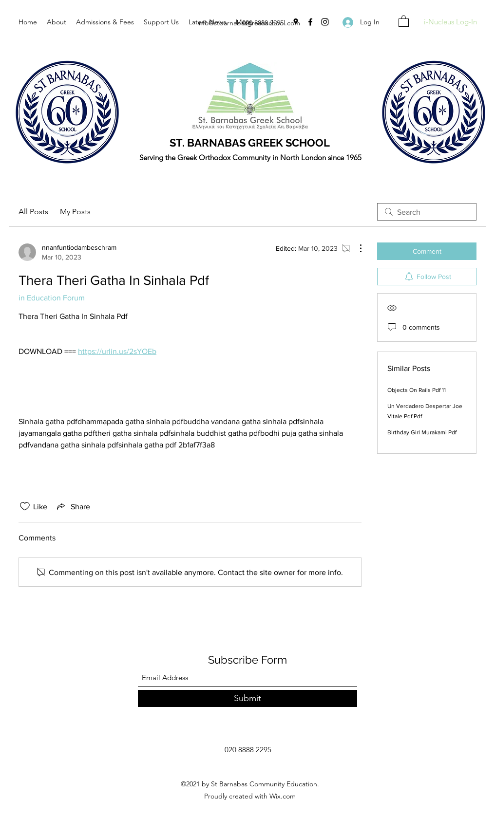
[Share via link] (72, 506)
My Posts (75, 211)
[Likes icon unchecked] (25, 506)
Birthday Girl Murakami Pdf (422, 432)
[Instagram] (325, 22)
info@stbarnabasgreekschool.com (248, 23)
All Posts (33, 211)
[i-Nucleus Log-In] (450, 22)
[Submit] (247, 698)
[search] (426, 212)
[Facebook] (310, 22)
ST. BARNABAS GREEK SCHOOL (250, 142)
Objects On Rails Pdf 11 (416, 390)
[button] (404, 21)
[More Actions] (356, 248)
